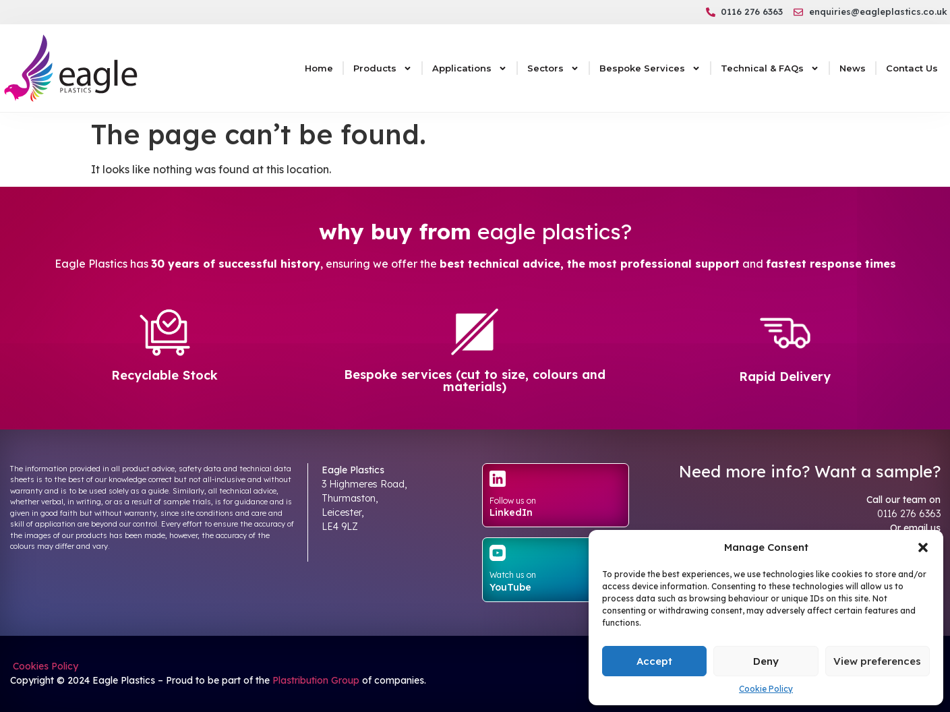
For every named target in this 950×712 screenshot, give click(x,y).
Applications (469, 68)
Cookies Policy (44, 666)
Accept (654, 661)
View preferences (877, 661)
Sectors (553, 68)
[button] (923, 547)
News (852, 68)
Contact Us (912, 68)
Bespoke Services (650, 68)
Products (382, 68)
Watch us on (512, 575)
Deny (766, 661)
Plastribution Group (315, 680)
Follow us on (512, 501)
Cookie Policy (766, 689)
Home (319, 68)
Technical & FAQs (770, 68)
